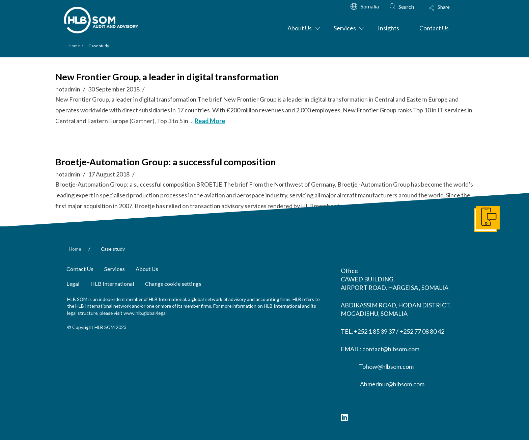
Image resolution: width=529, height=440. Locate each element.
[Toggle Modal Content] (446, 12)
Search (406, 6)
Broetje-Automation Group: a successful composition (165, 161)
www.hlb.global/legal (145, 313)
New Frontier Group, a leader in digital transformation (167, 76)
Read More (210, 121)
